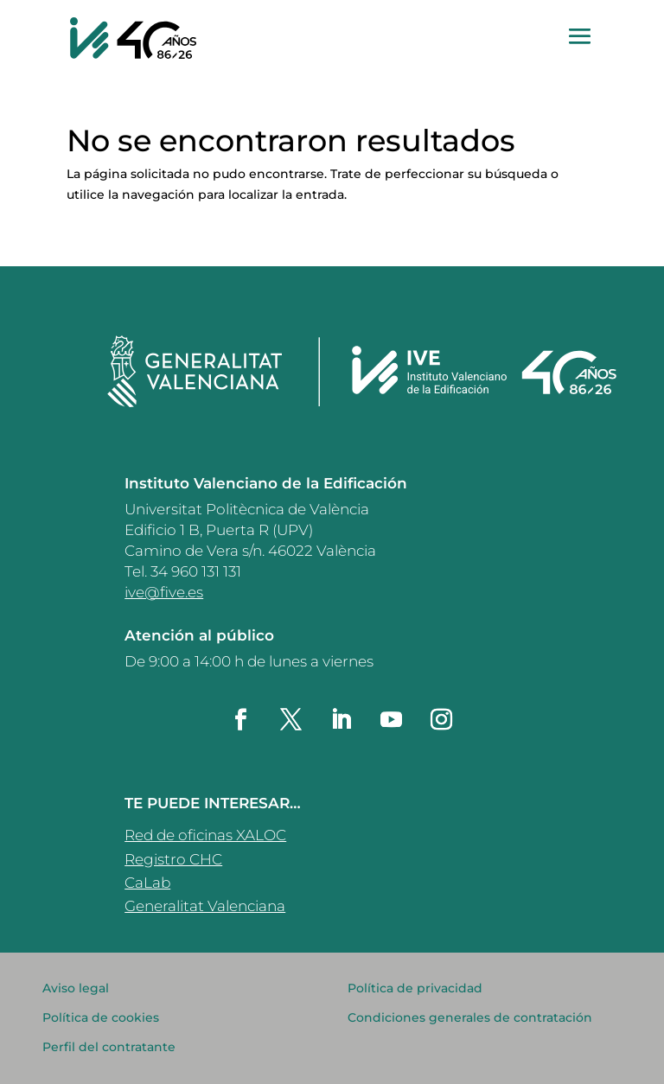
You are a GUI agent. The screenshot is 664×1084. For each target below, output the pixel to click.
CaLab (147, 882)
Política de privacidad (415, 988)
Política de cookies (100, 1017)
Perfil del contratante (109, 1047)
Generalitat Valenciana (204, 906)
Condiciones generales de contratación (470, 1017)
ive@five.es (163, 592)
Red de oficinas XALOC (205, 835)
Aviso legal (75, 988)
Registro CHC (173, 859)
